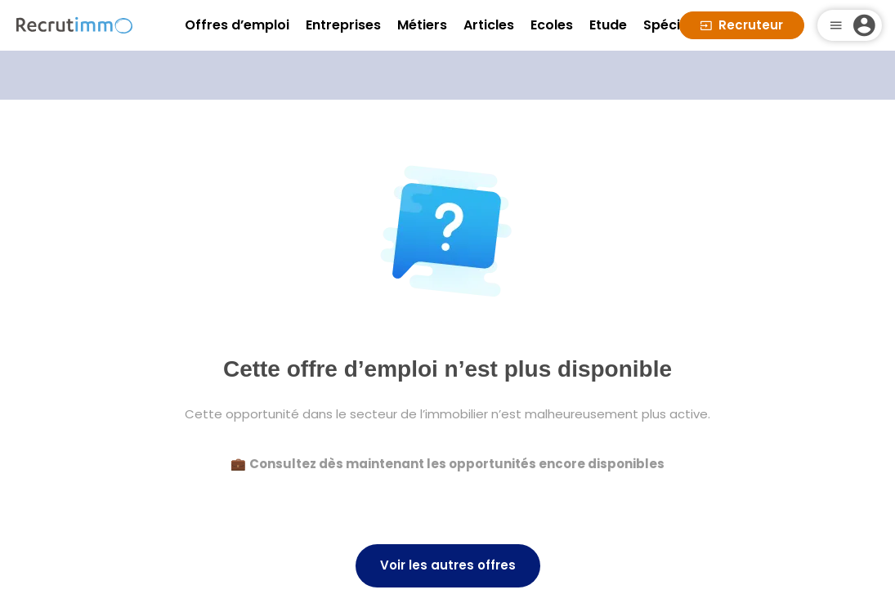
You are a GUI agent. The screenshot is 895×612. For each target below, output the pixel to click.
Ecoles (551, 25)
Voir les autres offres (448, 565)
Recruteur (741, 25)
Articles (488, 25)
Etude (608, 25)
